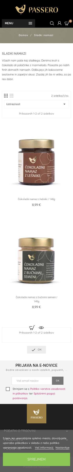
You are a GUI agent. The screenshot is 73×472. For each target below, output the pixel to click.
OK (36, 350)
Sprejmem (36, 459)
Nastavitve (62, 447)
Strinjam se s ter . (35, 393)
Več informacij (44, 447)
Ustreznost (36, 104)
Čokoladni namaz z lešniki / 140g (36, 199)
